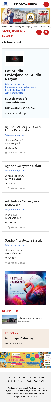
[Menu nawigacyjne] (46, 4)
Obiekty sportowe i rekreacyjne (20, 87)
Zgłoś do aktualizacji (16, 152)
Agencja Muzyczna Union (23, 166)
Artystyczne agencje (14, 42)
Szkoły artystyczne (14, 93)
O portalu (11, 377)
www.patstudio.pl (16, 113)
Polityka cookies (36, 388)
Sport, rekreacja (40, 27)
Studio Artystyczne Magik (23, 240)
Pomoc (21, 381)
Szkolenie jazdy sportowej (30, 318)
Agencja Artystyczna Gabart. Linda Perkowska (25, 128)
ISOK (29, 381)
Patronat (33, 377)
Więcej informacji (13, 343)
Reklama (22, 377)
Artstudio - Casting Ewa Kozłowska (22, 203)
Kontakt (11, 381)
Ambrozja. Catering (19, 338)
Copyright (7, 391)
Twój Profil (39, 381)
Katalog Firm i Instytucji (23, 27)
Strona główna (7, 27)
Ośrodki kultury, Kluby (16, 90)
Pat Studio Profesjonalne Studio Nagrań (23, 75)
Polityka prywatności (17, 388)
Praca (41, 377)
